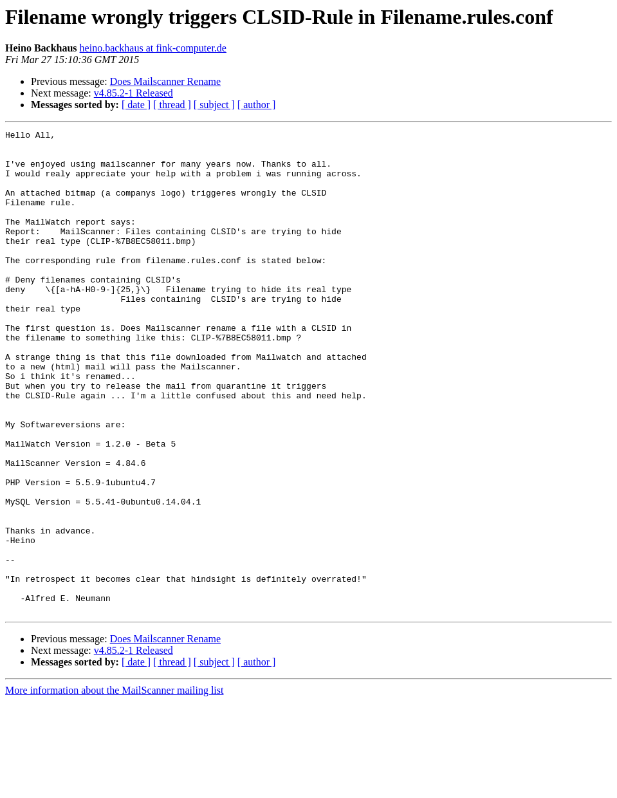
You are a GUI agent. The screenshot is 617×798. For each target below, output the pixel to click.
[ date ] (136, 104)
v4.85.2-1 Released (133, 93)
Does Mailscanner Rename (165, 81)
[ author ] (256, 104)
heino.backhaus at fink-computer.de (153, 47)
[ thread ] (172, 104)
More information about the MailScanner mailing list (114, 786)
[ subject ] (214, 104)
